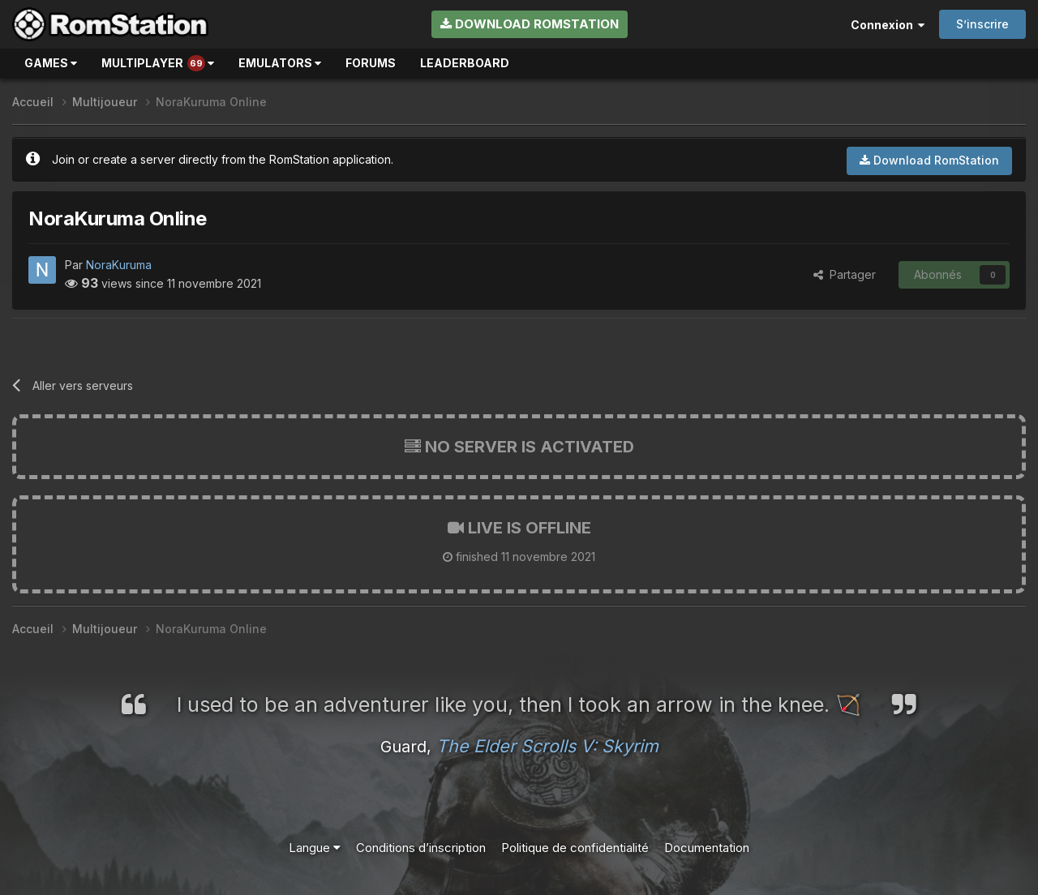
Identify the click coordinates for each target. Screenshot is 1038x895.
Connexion (887, 25)
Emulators (279, 63)
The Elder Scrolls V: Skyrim (547, 745)
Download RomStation (529, 24)
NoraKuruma (119, 265)
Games (50, 63)
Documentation (706, 847)
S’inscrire (982, 24)
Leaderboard (464, 63)
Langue (315, 847)
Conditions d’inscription (421, 847)
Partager (844, 274)
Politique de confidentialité (575, 847)
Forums (370, 63)
